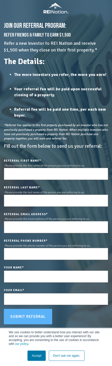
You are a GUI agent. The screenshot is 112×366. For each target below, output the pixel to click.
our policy (21, 344)
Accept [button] (36, 356)
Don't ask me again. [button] (66, 356)
